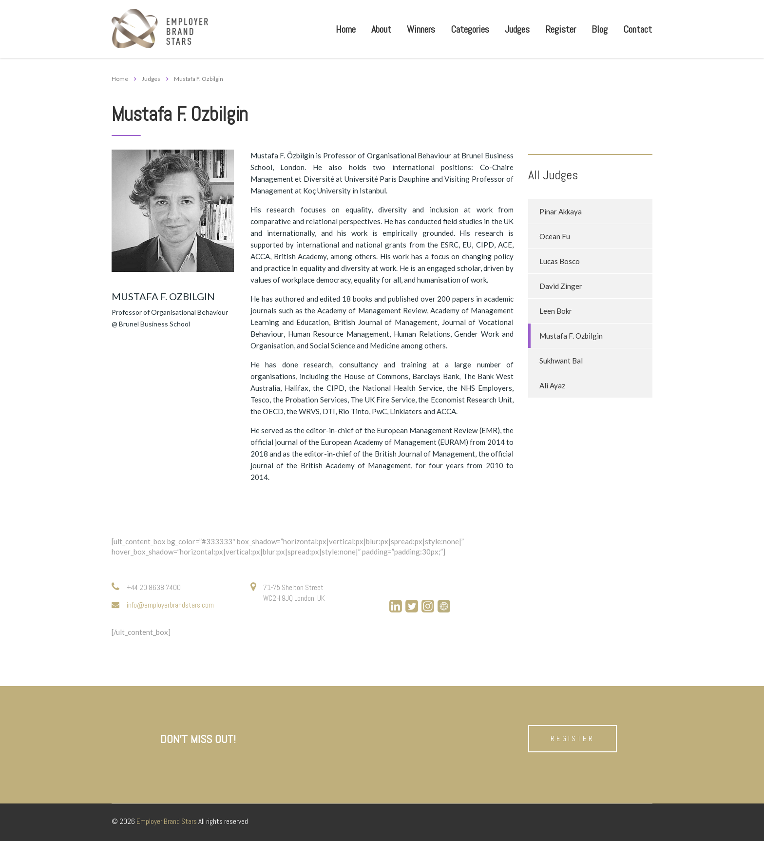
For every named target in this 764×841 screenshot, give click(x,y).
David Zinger (560, 286)
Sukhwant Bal (561, 360)
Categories (470, 29)
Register (560, 29)
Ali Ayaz (552, 385)
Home (346, 29)
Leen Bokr (555, 310)
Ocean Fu (554, 236)
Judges (517, 29)
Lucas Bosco (559, 261)
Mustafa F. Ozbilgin (571, 335)
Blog (600, 29)
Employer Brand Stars (166, 821)
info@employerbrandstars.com (170, 605)
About (381, 29)
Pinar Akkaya (560, 211)
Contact (637, 29)
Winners (421, 29)
